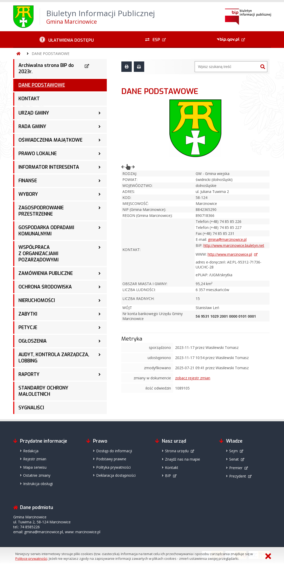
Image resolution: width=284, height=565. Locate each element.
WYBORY (28, 194)
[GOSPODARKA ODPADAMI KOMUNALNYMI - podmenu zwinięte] (99, 227)
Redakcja (30, 450)
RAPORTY (28, 374)
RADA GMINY (32, 126)
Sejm (233, 450)
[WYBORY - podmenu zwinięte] (99, 194)
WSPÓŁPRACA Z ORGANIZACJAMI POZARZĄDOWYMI (38, 253)
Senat (234, 459)
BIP (168, 475)
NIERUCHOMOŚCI (36, 300)
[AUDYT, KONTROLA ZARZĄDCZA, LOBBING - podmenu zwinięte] (99, 354)
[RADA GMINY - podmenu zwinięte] (99, 126)
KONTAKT (29, 99)
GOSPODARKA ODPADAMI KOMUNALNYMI (46, 230)
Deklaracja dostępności (116, 475)
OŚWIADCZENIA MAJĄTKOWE (50, 140)
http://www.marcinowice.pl (230, 254)
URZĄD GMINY (33, 113)
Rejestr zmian (34, 458)
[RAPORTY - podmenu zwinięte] (99, 374)
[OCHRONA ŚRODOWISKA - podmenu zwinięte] (99, 287)
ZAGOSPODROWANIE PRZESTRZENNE (41, 211)
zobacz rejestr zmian (192, 377)
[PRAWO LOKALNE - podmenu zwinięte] (99, 153)
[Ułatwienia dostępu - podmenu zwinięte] (67, 39)
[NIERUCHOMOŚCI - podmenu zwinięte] (99, 300)
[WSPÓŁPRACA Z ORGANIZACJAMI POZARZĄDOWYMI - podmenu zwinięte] (99, 247)
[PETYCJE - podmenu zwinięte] (99, 327)
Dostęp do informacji (114, 450)
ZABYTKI (27, 314)
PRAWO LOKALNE (37, 153)
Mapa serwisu (35, 467)
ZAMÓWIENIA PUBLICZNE (45, 273)
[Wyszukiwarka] (226, 66)
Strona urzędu (177, 450)
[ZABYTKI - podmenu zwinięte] (99, 314)
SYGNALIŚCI (31, 408)
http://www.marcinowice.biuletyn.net (233, 245)
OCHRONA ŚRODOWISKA (45, 287)
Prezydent (237, 476)
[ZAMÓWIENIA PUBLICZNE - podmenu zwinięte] (99, 273)
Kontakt (171, 467)
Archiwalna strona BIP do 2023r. (46, 68)
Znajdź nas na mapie (182, 459)
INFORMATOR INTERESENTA (48, 167)
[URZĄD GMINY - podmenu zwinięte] (99, 113)
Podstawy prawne (111, 458)
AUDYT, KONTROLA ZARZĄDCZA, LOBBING (53, 357)
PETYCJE (27, 327)
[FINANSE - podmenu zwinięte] (99, 181)
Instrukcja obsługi (38, 483)
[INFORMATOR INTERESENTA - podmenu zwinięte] (99, 167)
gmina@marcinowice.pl (227, 239)
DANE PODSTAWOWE (50, 53)
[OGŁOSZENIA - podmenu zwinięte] (99, 341)
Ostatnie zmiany (36, 475)
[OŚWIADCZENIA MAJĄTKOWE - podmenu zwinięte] (99, 140)
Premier (235, 467)
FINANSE (27, 181)
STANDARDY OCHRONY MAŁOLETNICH (43, 391)
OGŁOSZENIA (32, 341)
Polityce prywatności (31, 558)
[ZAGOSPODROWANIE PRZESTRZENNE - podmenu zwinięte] (99, 208)
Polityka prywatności (113, 467)
